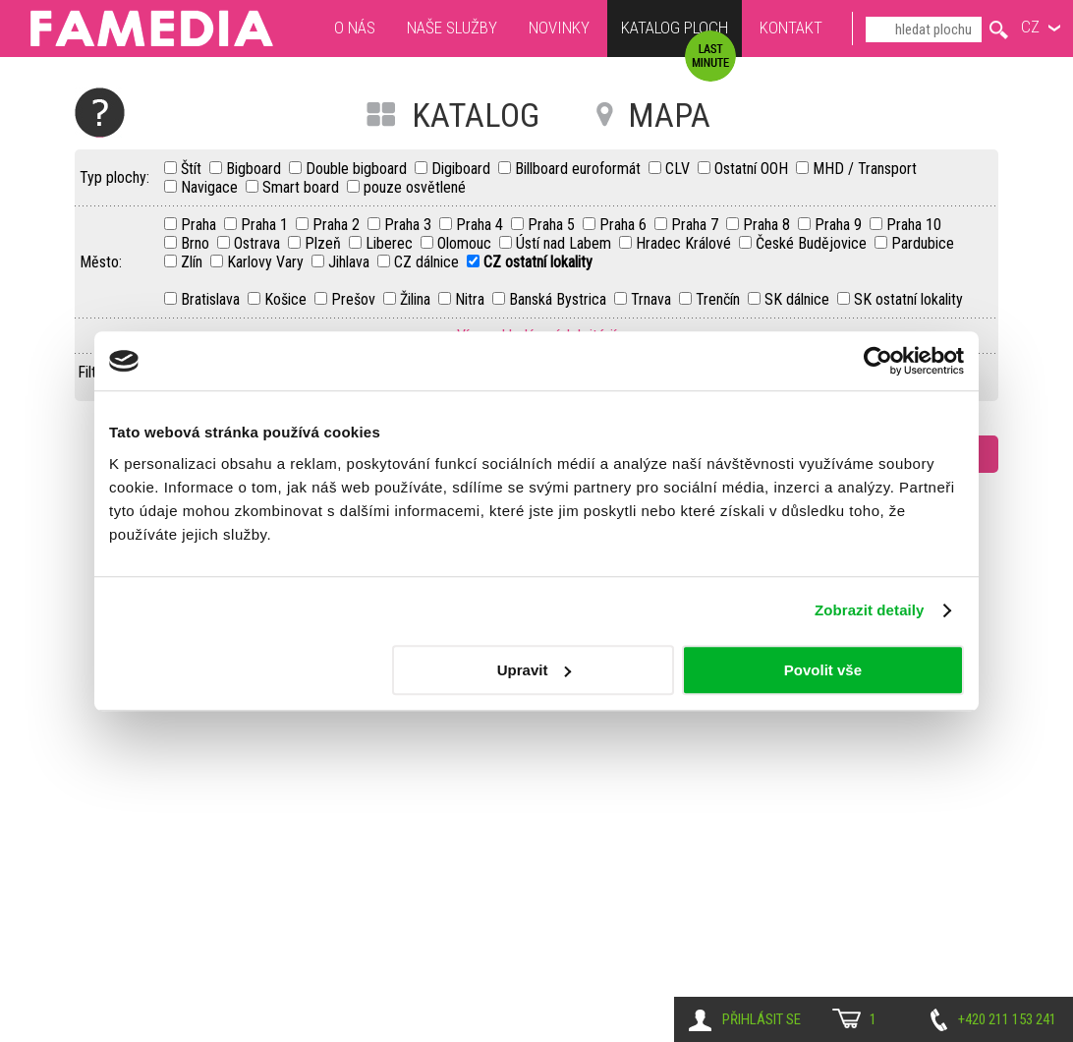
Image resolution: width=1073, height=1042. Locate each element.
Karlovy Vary (267, 262)
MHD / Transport (865, 168)
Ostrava (259, 243)
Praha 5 (553, 224)
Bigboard (255, 168)
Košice (287, 299)
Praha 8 (768, 224)
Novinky (559, 27)
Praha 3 (409, 224)
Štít (193, 168)
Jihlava (350, 262)
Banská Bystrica (559, 299)
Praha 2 (338, 224)
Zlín (193, 262)
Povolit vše (823, 670)
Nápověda (100, 112)
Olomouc (466, 243)
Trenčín (720, 299)
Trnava (653, 299)
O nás (354, 27)
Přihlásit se (761, 1019)
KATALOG (475, 115)
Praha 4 (481, 224)
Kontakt (791, 27)
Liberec (391, 243)
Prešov (355, 299)
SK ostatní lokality (908, 299)
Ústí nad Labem (565, 243)
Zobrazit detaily (870, 610)
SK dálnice (798, 299)
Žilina (417, 299)
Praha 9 (840, 224)
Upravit (534, 670)
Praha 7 (696, 224)
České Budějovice (813, 243)
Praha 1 (266, 224)
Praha (200, 224)
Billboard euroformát (580, 168)
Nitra (471, 299)
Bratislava (212, 299)
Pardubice (922, 243)
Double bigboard (358, 168)
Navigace (211, 187)
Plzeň (325, 243)
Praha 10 (913, 224)
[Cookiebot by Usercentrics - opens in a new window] (878, 361)
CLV (679, 168)
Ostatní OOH (753, 168)
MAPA (669, 115)
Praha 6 (624, 224)
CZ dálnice (428, 262)
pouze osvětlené (415, 187)
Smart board (302, 187)
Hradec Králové (685, 243)
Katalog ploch (674, 30)
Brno (197, 243)
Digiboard (462, 168)
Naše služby (452, 27)
